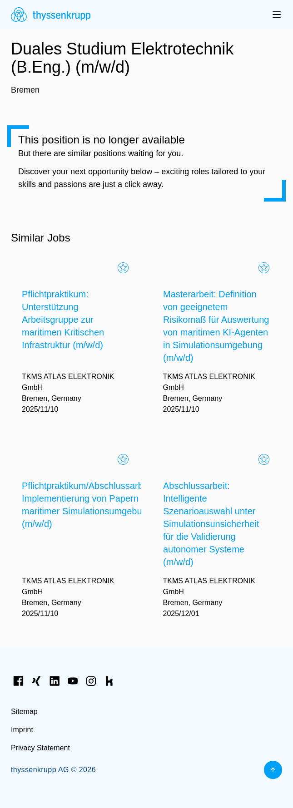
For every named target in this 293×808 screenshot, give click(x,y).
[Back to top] (273, 770)
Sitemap (24, 711)
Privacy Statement (40, 748)
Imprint (22, 730)
